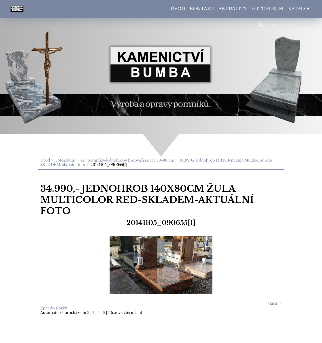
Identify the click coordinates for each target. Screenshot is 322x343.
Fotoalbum (267, 8)
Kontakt (202, 8)
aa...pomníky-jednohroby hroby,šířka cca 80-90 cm (127, 160)
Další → (275, 303)
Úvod (177, 8)
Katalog (300, 8)
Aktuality (232, 8)
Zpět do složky (53, 308)
